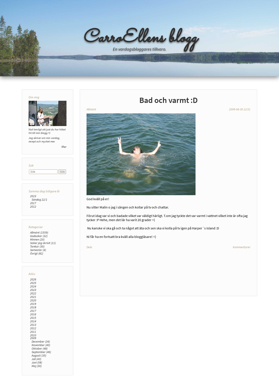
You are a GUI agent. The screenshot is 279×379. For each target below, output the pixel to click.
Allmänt (91, 109)
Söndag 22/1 (39, 199)
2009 (33, 338)
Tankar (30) (37, 246)
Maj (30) (37, 366)
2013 (33, 325)
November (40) (41, 345)
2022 (33, 293)
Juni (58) (37, 362)
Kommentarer (241, 247)
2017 (33, 203)
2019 (33, 304)
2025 (33, 283)
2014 (33, 321)
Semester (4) (38, 250)
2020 (33, 300)
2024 (33, 286)
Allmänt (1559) (39, 232)
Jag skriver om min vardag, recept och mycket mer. (44, 139)
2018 (33, 307)
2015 (33, 318)
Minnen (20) (37, 239)
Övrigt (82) (36, 253)
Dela (89, 247)
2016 (33, 314)
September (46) (41, 352)
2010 (33, 335)
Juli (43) (36, 359)
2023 (33, 196)
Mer (63, 147)
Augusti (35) (39, 355)
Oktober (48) (40, 348)
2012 (33, 206)
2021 (33, 297)
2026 (33, 279)
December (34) (41, 341)
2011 (33, 332)
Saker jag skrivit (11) (43, 243)
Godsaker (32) (39, 236)
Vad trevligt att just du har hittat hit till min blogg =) (47, 131)
